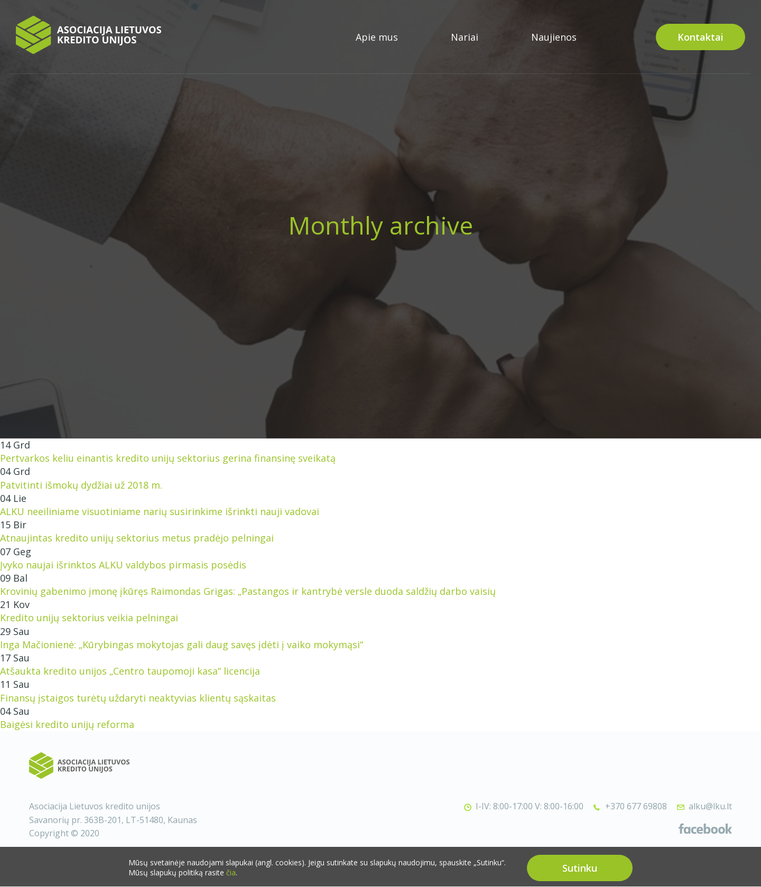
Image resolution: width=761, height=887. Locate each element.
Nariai (464, 37)
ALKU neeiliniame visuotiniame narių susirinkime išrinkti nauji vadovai (159, 511)
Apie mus (377, 37)
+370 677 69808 (636, 806)
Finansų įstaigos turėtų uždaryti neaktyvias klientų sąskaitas (138, 698)
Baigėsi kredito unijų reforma (67, 724)
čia (231, 877)
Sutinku (579, 872)
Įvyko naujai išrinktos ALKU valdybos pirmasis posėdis (123, 564)
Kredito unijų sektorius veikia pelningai (89, 617)
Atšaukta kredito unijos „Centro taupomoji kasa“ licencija (130, 671)
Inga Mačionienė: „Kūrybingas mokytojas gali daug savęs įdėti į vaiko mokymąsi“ (181, 644)
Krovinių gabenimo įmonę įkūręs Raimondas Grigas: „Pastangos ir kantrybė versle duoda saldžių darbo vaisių (248, 591)
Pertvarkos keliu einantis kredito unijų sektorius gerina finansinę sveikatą (168, 458)
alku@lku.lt (710, 806)
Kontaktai (700, 37)
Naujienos (554, 37)
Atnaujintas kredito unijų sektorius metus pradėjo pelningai (137, 537)
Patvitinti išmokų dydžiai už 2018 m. (81, 485)
